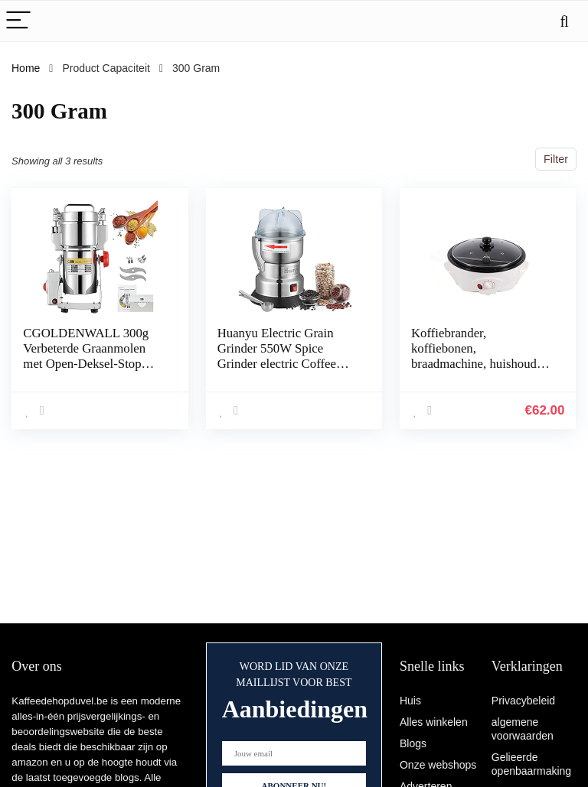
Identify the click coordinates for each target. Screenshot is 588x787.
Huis (410, 700)
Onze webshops (438, 765)
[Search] (564, 21)
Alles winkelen (434, 722)
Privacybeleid (523, 700)
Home (25, 68)
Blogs (413, 743)
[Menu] (18, 21)
